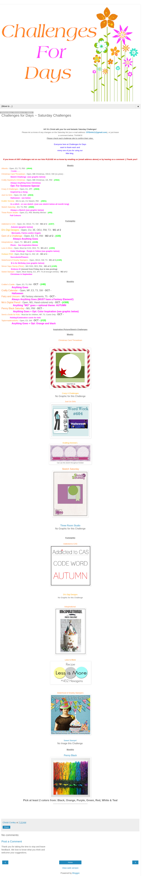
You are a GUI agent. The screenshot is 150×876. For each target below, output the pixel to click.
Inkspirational (7, 242)
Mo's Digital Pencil (10, 302)
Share (6, 827)
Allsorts (4, 168)
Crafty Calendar (9, 290)
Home (70, 862)
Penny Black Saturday (12, 308)
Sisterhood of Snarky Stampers (14, 260)
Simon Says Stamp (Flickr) (12, 266)
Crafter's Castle (8, 284)
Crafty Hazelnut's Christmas (13, 180)
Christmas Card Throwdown (13, 174)
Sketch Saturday (8, 207)
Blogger (76, 873)
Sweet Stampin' (8, 272)
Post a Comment (11, 841)
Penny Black (70, 755)
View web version (70, 868)
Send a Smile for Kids (10, 314)
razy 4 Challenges (10, 189)
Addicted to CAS (8, 224)
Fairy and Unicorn (10, 296)
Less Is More (6, 248)
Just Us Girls (6, 195)
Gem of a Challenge (11, 236)
